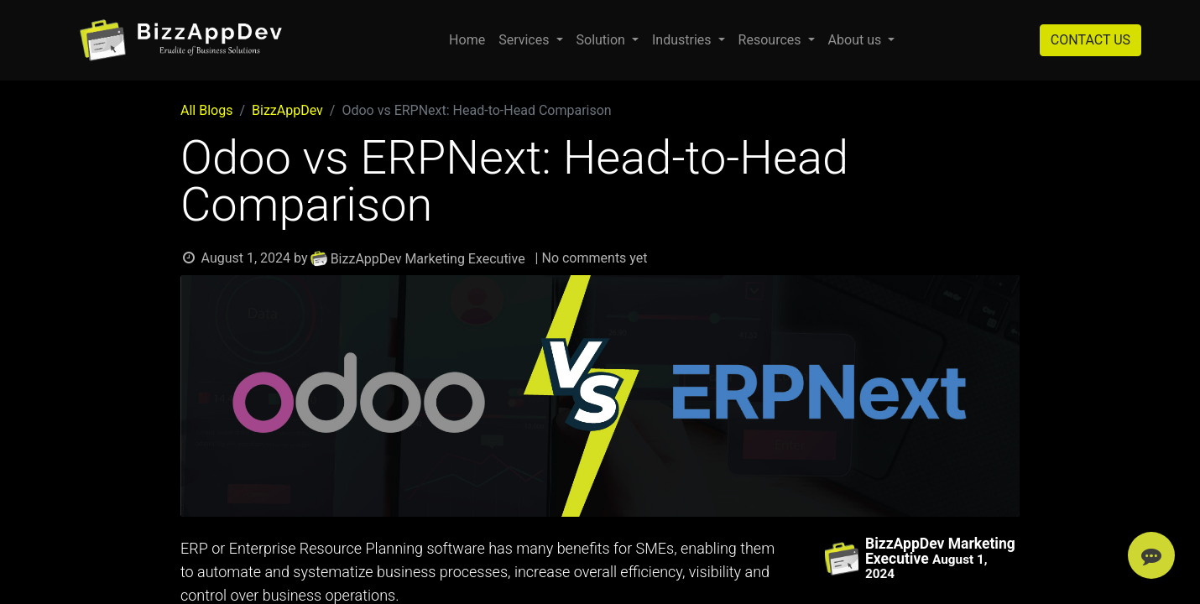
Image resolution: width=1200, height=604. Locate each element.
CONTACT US (1090, 40)
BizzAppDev (287, 110)
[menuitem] (467, 40)
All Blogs (206, 110)
